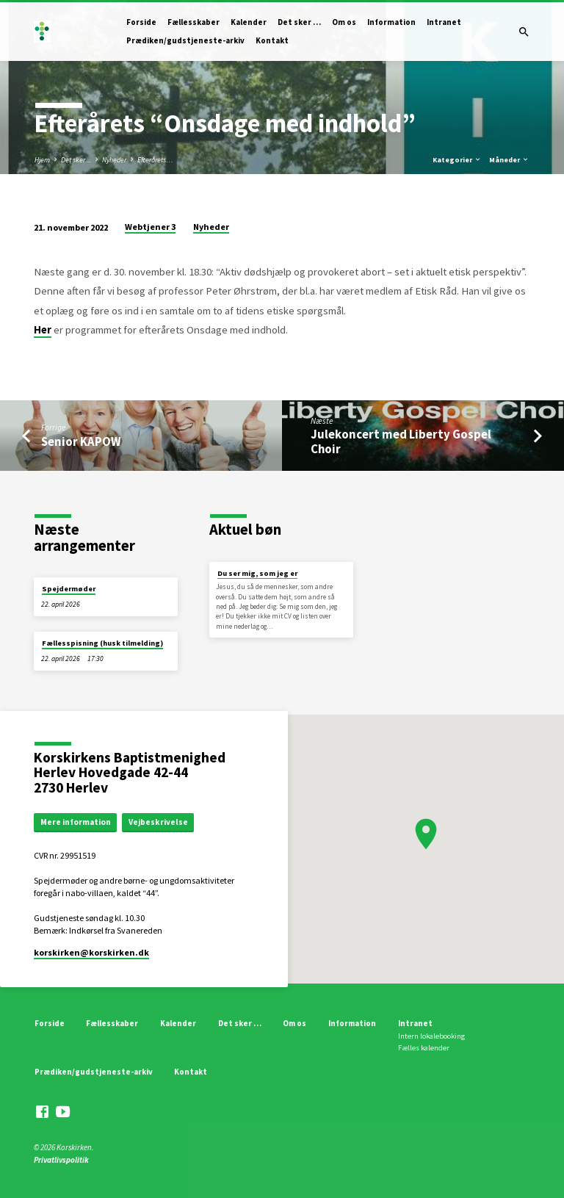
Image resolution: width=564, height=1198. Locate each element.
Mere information (75, 822)
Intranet (444, 22)
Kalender (249, 22)
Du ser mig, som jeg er (257, 573)
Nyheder (114, 160)
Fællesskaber (193, 22)
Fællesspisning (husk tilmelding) (102, 643)
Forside (141, 22)
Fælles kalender (423, 1048)
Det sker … (299, 22)
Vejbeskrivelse (158, 822)
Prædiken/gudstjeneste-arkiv (185, 40)
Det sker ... (76, 160)
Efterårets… (155, 160)
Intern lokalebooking (431, 1036)
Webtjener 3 (150, 226)
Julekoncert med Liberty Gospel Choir (401, 441)
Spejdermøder (68, 588)
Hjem (42, 160)
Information (391, 22)
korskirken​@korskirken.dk (91, 952)
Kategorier (457, 160)
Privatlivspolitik (61, 1160)
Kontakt (272, 40)
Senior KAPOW (81, 442)
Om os (344, 22)
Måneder (509, 160)
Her (42, 329)
